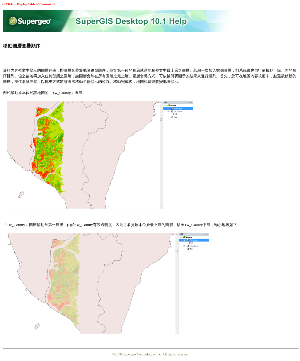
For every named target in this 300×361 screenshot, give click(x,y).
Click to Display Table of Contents (28, 4)
